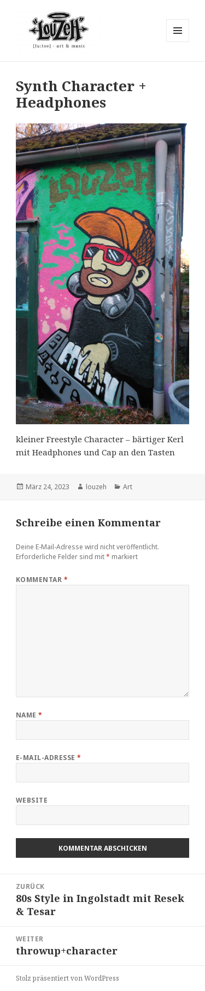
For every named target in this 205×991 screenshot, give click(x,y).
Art (127, 486)
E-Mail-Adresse (48, 757)
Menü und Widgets (178, 41)
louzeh (96, 486)
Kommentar (42, 579)
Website (32, 800)
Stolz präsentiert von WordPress (67, 978)
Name (29, 715)
